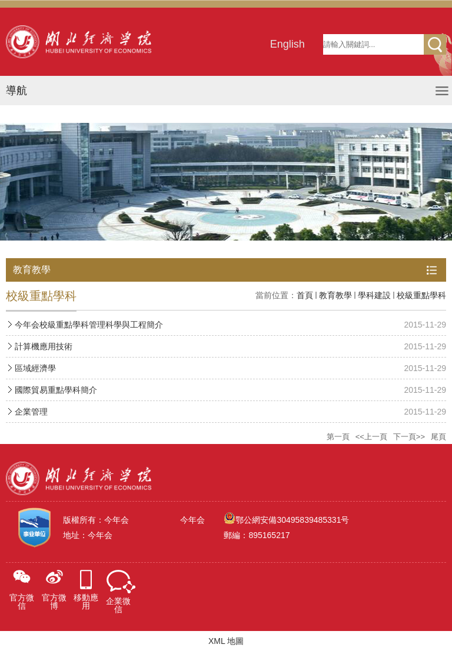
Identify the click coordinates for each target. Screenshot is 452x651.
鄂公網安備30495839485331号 (292, 520)
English (287, 44)
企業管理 (31, 411)
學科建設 (374, 295)
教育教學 (335, 295)
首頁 (305, 295)
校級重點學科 (421, 295)
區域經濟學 (35, 368)
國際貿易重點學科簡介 (56, 390)
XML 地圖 (226, 641)
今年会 (192, 520)
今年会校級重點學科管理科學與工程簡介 (89, 324)
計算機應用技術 (43, 346)
